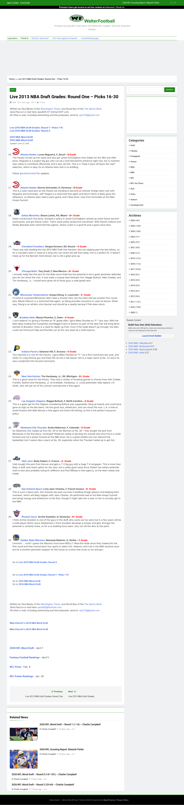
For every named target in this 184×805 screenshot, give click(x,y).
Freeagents (135, 156)
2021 (133, 247)
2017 (133, 269)
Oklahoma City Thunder (33, 427)
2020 (133, 253)
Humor (134, 161)
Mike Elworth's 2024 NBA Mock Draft (29, 629)
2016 (133, 274)
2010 (133, 307)
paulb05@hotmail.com (49, 607)
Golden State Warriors (32, 540)
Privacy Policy (122, 800)
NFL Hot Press (137, 183)
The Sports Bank (92, 109)
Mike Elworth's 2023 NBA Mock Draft (29, 623)
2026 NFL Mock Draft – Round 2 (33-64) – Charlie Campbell (43, 784)
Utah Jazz (27, 461)
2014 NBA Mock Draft (21, 140)
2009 (133, 312)
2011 (133, 302)
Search (169, 90)
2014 (133, 285)
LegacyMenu (12, 38)
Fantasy (134, 151)
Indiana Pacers (30, 351)
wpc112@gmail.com (89, 115)
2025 (133, 226)
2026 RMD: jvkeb (136, 352)
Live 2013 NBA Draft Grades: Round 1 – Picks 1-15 (36, 127)
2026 (133, 220)
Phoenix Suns (29, 517)
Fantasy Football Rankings (25, 657)
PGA (132, 189)
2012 (133, 296)
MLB (132, 167)
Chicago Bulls (29, 271)
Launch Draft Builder (152, 336)
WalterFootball (99, 21)
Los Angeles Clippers (33, 401)
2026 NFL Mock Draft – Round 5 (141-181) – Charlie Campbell (44, 774)
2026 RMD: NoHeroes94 (139, 346)
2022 (133, 242)
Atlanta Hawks (28, 154)
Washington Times (50, 109)
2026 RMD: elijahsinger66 (140, 349)
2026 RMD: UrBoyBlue (138, 343)
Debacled (109, 7)
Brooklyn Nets (27, 317)
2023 (133, 237)
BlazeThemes (109, 800)
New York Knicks (31, 376)
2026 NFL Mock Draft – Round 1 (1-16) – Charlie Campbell (70, 724)
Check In (25, 38)
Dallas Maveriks (30, 215)
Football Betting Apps (90, 38)
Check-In (120, 7)
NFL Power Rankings (21, 676)
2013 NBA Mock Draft (21, 137)
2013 (133, 291)
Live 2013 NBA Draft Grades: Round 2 (30, 131)
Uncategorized (137, 205)
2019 (133, 258)
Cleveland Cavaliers (33, 246)
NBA (132, 172)
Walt (14, 102)
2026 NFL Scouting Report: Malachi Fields (141, 3)
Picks (133, 194)
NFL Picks (15, 667)
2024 (133, 231)
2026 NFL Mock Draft (40, 38)
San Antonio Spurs (32, 489)
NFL (132, 178)
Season (134, 199)
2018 (133, 264)
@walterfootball (28, 173)
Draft (13, 90)
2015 (133, 280)
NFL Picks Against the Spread (65, 38)
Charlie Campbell (49, 729)
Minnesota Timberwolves (34, 295)
